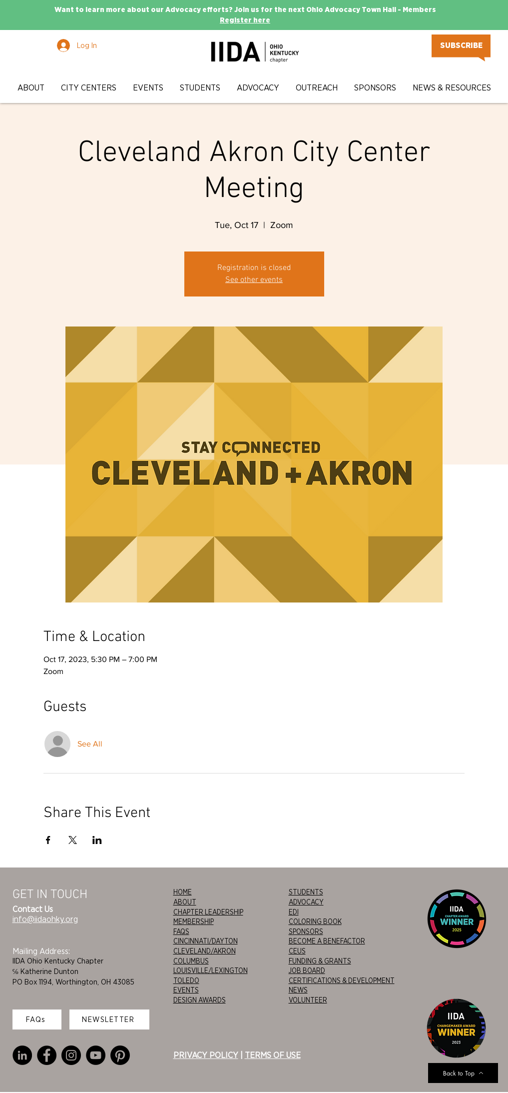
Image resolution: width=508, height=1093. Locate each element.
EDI (294, 912)
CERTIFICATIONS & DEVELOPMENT (342, 980)
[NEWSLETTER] (109, 1020)
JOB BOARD (307, 970)
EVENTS (186, 990)
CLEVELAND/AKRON (204, 951)
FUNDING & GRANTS (320, 961)
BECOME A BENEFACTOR (327, 941)
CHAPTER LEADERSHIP (208, 912)
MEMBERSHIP (193, 922)
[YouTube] (95, 1055)
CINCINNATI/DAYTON (205, 941)
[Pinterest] (120, 1055)
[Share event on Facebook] (48, 840)
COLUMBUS (191, 961)
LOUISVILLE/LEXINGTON (210, 970)
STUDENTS (306, 892)
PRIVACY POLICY (205, 1055)
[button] (31, 88)
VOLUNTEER (308, 1000)
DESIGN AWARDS (199, 1000)
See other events (254, 280)
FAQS (181, 932)
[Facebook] (46, 1055)
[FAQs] (36, 1020)
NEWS (298, 990)
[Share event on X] (72, 840)
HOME (182, 892)
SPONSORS (306, 932)
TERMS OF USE (273, 1055)
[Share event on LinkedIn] (97, 840)
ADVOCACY (306, 902)
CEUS (297, 951)
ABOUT (184, 902)
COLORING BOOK (315, 922)
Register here (245, 20)
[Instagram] (71, 1055)
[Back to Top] (463, 1073)
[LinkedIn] (22, 1055)
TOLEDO (186, 980)
